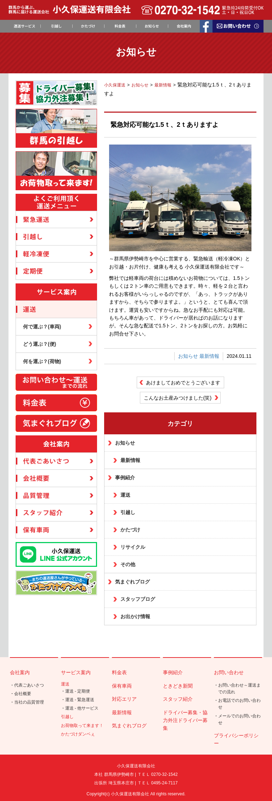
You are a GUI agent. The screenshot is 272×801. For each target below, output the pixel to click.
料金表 (119, 672)
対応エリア (124, 699)
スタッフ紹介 (178, 699)
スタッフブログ (137, 599)
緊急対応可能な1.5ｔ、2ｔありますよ (164, 124)
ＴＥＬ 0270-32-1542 (157, 774)
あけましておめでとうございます (183, 382)
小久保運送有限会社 (130, 793)
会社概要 (22, 693)
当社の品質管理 (29, 702)
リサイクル (132, 547)
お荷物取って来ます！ (82, 725)
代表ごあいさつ (29, 685)
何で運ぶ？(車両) (42, 326)
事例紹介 (125, 477)
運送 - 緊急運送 (80, 699)
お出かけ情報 (135, 616)
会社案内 (20, 672)
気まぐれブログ (132, 582)
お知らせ (188, 356)
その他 (127, 564)
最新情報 (209, 356)
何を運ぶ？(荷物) (42, 361)
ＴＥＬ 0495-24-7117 (157, 782)
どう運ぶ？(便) (39, 344)
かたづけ (130, 529)
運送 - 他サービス (82, 708)
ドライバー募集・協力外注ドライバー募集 (185, 720)
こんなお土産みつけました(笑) (177, 398)
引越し (127, 512)
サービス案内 (76, 672)
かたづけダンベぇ (78, 734)
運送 (125, 495)
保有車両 (122, 686)
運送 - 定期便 (77, 691)
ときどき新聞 (178, 686)
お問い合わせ (229, 672)
